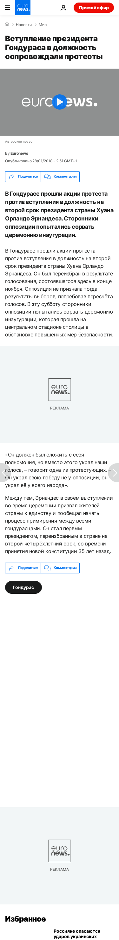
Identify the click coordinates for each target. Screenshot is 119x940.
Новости (24, 25)
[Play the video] (59, 102)
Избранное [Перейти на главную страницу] (25, 918)
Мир (43, 25)
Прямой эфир (94, 7)
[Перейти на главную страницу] (22, 7)
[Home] (7, 24)
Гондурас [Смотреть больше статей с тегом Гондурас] (23, 587)
